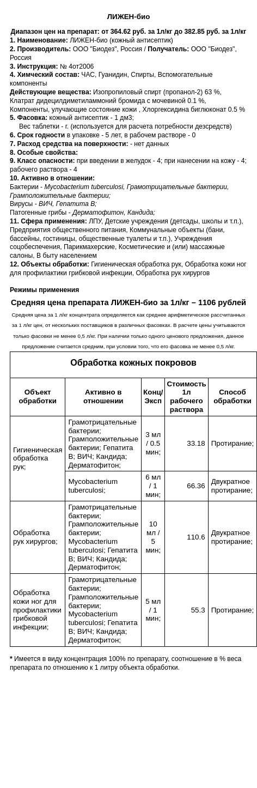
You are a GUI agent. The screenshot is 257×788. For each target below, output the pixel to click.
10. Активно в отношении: (52, 178)
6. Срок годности (38, 135)
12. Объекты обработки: (50, 264)
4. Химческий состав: (45, 74)
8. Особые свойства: (44, 152)
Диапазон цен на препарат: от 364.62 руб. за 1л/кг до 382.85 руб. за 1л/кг (129, 31)
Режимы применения (44, 290)
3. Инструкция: (35, 66)
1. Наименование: (40, 40)
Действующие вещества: (51, 92)
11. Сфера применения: (49, 221)
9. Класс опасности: (43, 161)
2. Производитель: (41, 49)
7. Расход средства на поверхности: (70, 144)
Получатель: (169, 49)
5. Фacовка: (30, 118)
